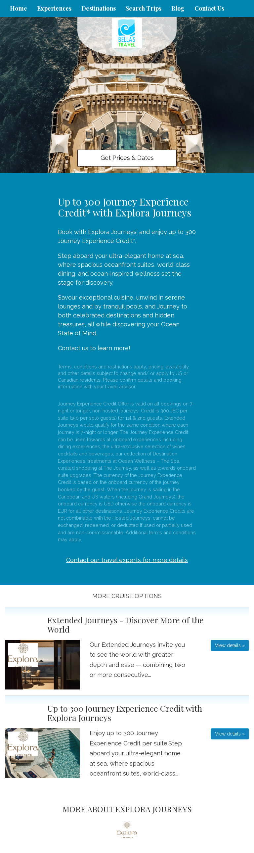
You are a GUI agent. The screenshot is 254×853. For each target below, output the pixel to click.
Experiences (54, 8)
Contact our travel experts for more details (127, 559)
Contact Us (209, 8)
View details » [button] (230, 645)
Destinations (98, 8)
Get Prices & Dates (127, 157)
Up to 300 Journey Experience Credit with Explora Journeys (124, 713)
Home (18, 8)
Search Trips (143, 8)
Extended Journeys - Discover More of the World (125, 624)
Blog (178, 8)
